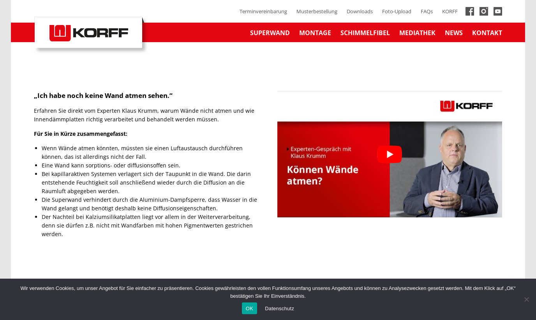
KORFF (450, 11)
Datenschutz (279, 308)
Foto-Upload (396, 11)
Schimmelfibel (365, 32)
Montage (315, 32)
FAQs (427, 11)
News (454, 32)
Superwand (270, 32)
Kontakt (487, 32)
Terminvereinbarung (263, 11)
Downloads (360, 11)
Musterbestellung (316, 11)
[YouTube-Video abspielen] (389, 154)
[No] (526, 299)
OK (249, 308)
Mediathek (417, 32)
